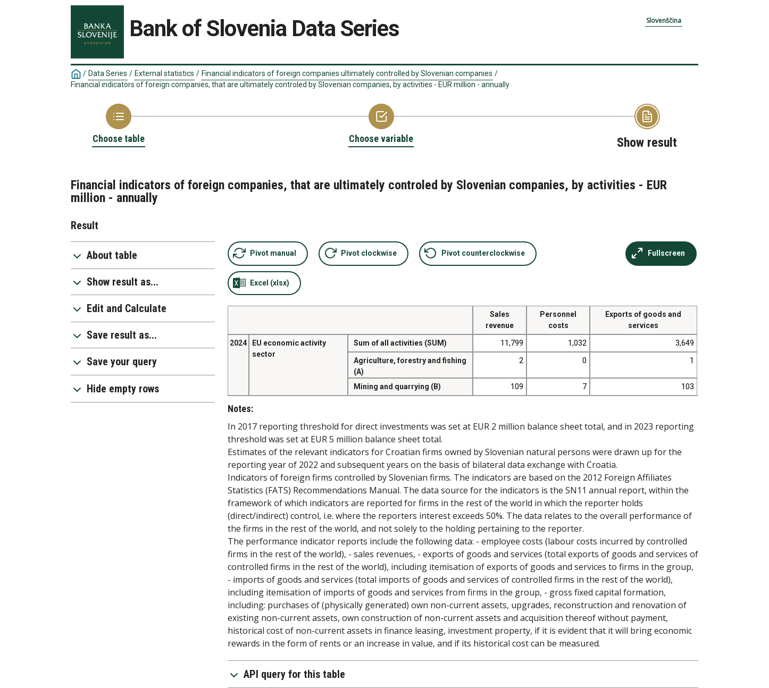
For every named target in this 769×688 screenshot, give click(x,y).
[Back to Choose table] (118, 124)
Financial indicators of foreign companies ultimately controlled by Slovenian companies (347, 73)
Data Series (107, 73)
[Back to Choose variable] (381, 124)
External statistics (164, 73)
